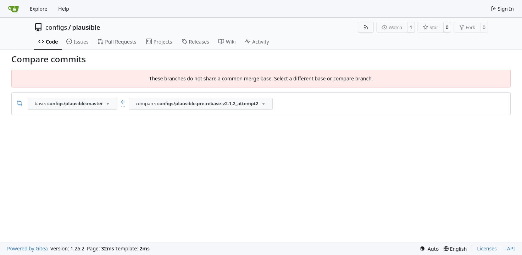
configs (56, 27)
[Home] (13, 8)
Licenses (487, 248)
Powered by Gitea (27, 248)
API (511, 248)
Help (63, 8)
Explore (38, 8)
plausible (86, 27)
